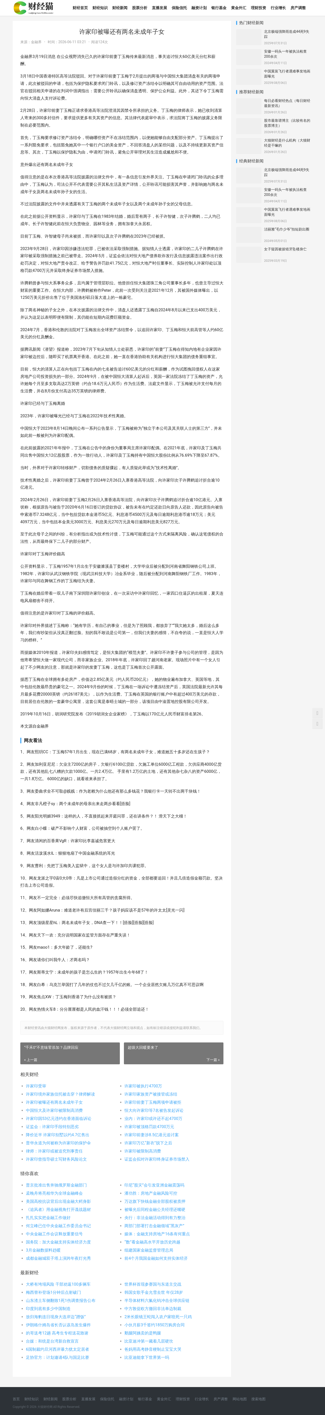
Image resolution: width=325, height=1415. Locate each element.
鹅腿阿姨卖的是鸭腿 (142, 1333)
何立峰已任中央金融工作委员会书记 (58, 1225)
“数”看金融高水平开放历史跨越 (152, 1242)
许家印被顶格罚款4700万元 (149, 1126)
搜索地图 (258, 1399)
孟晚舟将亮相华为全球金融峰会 (54, 1193)
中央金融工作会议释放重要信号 (54, 1234)
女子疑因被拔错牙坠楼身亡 (285, 249)
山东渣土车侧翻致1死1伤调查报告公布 (60, 1300)
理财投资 (258, 8)
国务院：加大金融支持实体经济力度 (58, 1242)
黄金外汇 (238, 8)
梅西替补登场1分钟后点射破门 (53, 1292)
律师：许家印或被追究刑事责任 (54, 1151)
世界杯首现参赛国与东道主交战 (152, 1284)
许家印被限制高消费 (142, 1151)
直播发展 (159, 8)
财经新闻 (119, 8)
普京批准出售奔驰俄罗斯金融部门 (56, 1185)
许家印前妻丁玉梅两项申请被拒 (152, 1102)
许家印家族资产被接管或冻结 (150, 1094)
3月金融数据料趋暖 (43, 1250)
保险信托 (179, 8)
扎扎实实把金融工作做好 (48, 1217)
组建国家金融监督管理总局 (148, 1250)
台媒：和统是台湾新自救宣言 (52, 1341)
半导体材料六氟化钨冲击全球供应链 (156, 1300)
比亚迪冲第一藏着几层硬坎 (148, 1341)
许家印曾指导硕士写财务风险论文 (56, 1159)
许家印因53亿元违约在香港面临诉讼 (58, 1118)
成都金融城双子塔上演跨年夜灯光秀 (58, 1258)
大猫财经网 (45, 1407)
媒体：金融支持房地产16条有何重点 (157, 1234)
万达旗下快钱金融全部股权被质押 (154, 1201)
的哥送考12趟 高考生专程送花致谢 (57, 1333)
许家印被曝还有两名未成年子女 (54, 1102)
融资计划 (199, 8)
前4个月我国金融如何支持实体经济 (156, 1258)
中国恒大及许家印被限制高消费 (54, 1110)
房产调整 (298, 8)
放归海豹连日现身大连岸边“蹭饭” (56, 1316)
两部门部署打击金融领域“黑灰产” (154, 1225)
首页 (16, 1399)
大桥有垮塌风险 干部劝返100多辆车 (58, 1284)
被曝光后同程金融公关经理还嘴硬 (154, 1209)
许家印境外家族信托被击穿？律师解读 (60, 1094)
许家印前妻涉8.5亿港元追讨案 (151, 1134)
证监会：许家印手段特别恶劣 (52, 1126)
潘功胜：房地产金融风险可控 (150, 1193)
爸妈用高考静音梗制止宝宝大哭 (152, 1349)
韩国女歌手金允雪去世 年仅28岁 (153, 1292)
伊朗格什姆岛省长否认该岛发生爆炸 (58, 1324)
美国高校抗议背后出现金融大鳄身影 (58, 1201)
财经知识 (100, 8)
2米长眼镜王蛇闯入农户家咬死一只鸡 (158, 1316)
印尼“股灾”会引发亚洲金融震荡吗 (154, 1185)
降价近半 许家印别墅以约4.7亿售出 (57, 1134)
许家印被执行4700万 (143, 1086)
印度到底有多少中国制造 (48, 1308)
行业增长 (278, 8)
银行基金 (218, 8)
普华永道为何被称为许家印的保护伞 (58, 1143)
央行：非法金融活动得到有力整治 (154, 1217)
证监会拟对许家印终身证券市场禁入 (156, 1159)
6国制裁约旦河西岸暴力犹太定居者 (57, 1349)
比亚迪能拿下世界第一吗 (146, 1357)
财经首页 (80, 8)
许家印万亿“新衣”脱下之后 (148, 1143)
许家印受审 (36, 1086)
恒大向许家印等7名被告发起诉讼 (154, 1110)
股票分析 (139, 8)
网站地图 (240, 1399)
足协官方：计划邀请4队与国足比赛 (57, 1357)
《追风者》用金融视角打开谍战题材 (58, 1209)
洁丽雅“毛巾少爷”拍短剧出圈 (286, 229)
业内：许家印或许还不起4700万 (153, 1118)
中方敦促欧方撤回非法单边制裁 (152, 1308)
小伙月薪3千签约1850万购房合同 (154, 1324)
